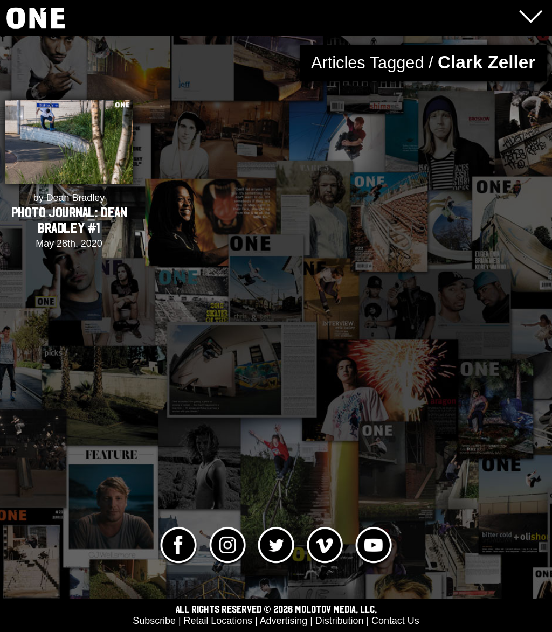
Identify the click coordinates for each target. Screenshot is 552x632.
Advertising (284, 620)
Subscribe (154, 620)
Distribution (339, 620)
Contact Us (395, 620)
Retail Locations (218, 620)
